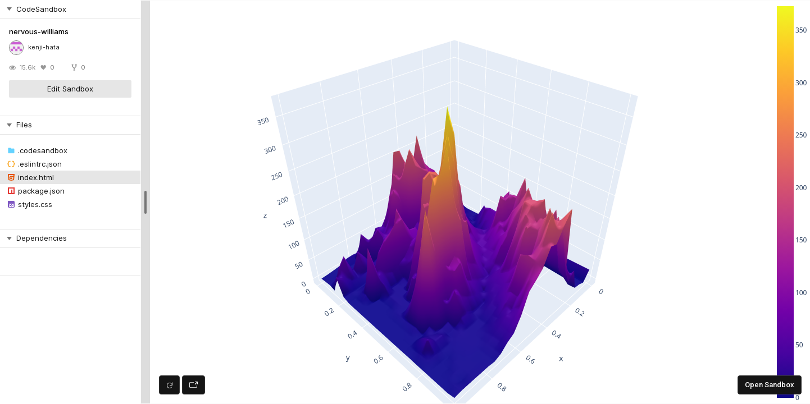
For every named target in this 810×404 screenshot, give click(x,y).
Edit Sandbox (70, 88)
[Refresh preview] (169, 384)
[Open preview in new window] (193, 384)
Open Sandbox (769, 384)
